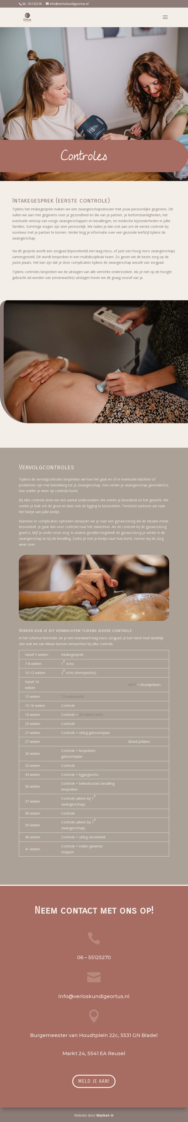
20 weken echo (90, 714)
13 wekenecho (72, 696)
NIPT (132, 684)
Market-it (105, 1115)
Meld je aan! (94, 1081)
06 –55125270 (32, 4)
